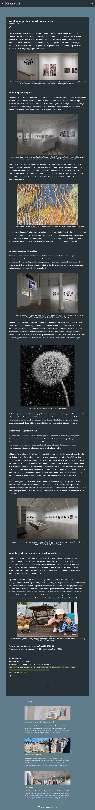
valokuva (34, 670)
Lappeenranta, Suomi (19, 672)
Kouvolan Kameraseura (24, 667)
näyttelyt (65, 667)
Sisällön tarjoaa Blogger (47, 807)
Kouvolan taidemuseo (41, 667)
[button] (10, 27)
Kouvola (12, 667)
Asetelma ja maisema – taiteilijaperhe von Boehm (40, 722)
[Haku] (22, 3)
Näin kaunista (29, 787)
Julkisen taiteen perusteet (33, 754)
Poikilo (73, 667)
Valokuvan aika (44, 670)
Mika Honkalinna (55, 667)
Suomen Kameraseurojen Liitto (19, 670)
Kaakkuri (12, 3)
